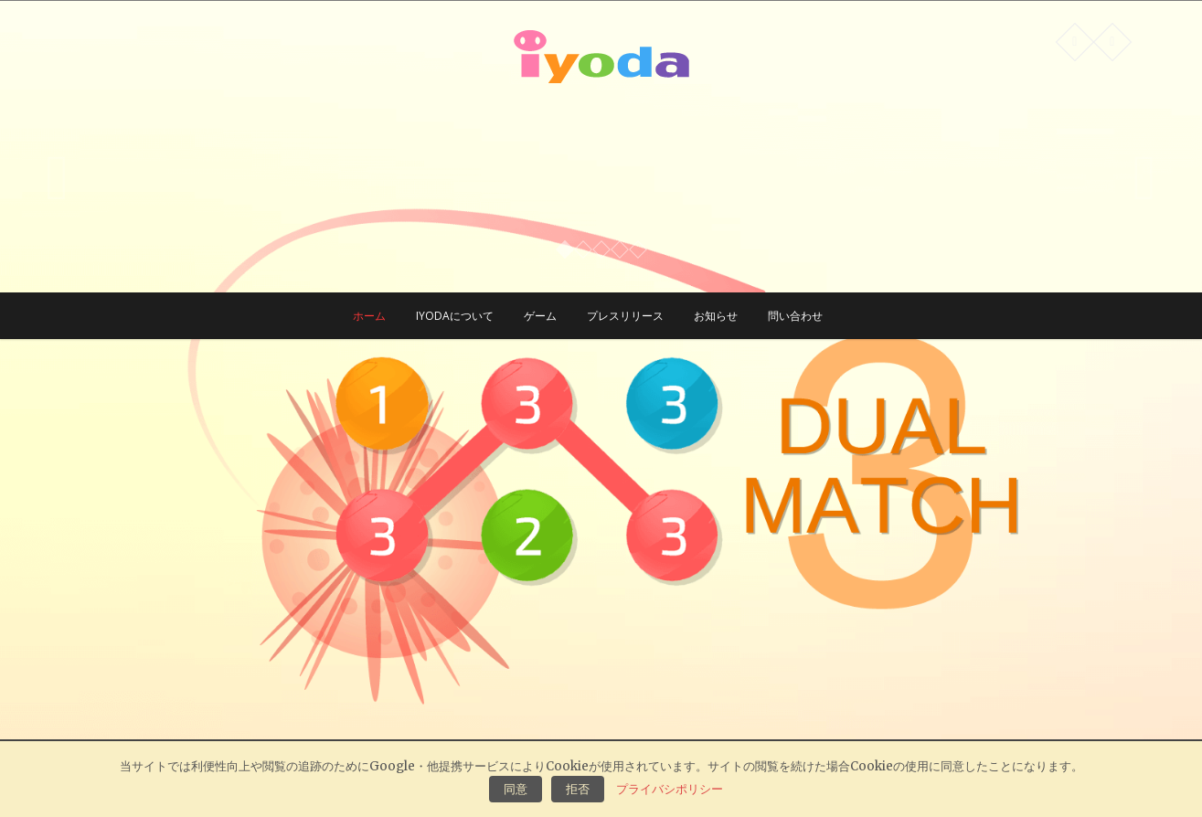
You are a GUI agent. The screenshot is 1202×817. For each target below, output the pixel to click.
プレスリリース (625, 316)
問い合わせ (795, 316)
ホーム (369, 316)
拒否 (578, 789)
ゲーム (540, 316)
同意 (515, 789)
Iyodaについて (455, 316)
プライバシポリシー (669, 789)
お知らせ (716, 316)
